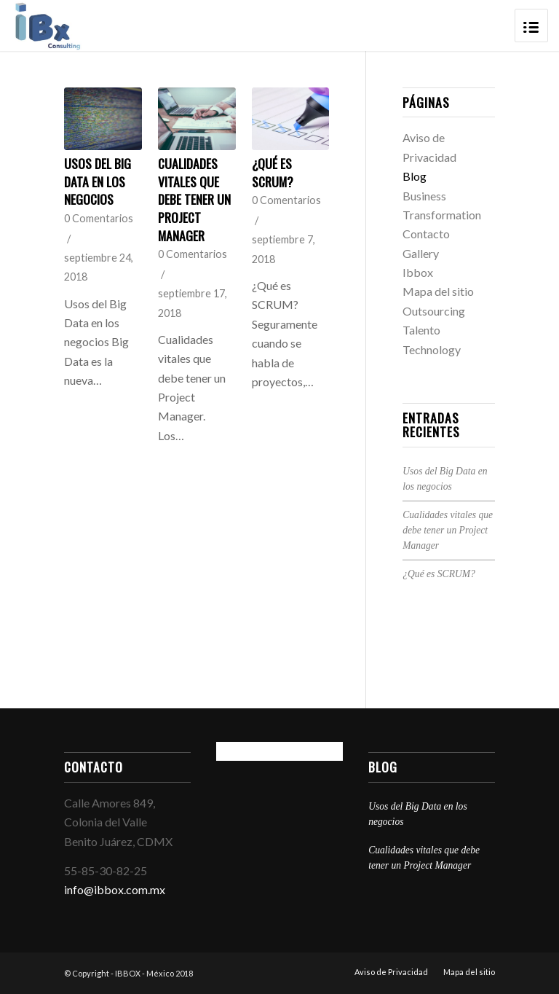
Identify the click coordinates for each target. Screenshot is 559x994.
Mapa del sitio (438, 291)
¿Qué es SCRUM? (272, 172)
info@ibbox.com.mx (114, 889)
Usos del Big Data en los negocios (97, 181)
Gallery (421, 253)
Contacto (426, 233)
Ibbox (418, 272)
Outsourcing (434, 311)
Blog (415, 176)
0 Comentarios (98, 218)
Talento (421, 330)
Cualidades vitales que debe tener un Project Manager (194, 199)
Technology (432, 349)
